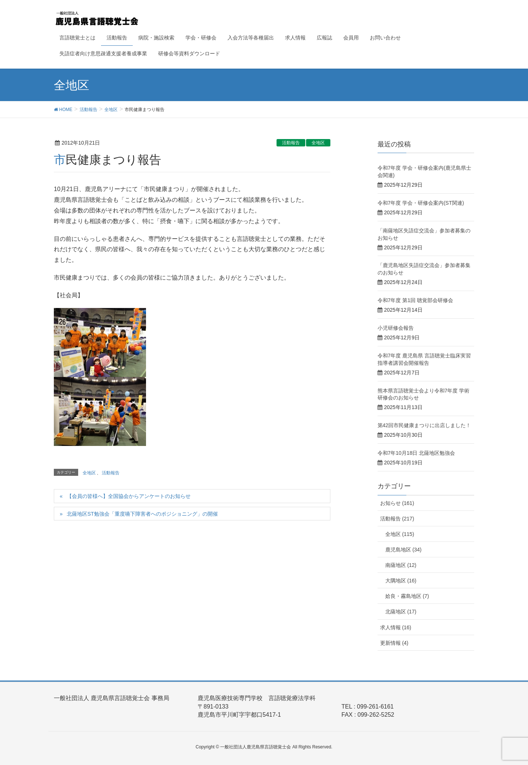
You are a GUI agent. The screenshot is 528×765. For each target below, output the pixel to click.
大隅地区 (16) (401, 581)
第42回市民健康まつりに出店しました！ (424, 425)
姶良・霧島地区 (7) (407, 596)
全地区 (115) (399, 534)
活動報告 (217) (397, 519)
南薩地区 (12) (401, 565)
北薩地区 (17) (401, 612)
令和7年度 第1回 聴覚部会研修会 (415, 300)
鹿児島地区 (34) (403, 550)
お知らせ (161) (397, 503)
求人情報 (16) (395, 627)
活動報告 (291, 142)
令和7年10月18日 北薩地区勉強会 (416, 453)
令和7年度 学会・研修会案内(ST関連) (421, 203)
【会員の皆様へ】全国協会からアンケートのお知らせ (129, 496)
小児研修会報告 (396, 328)
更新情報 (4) (394, 643)
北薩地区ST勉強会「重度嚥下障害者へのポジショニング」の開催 (142, 514)
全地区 (318, 142)
